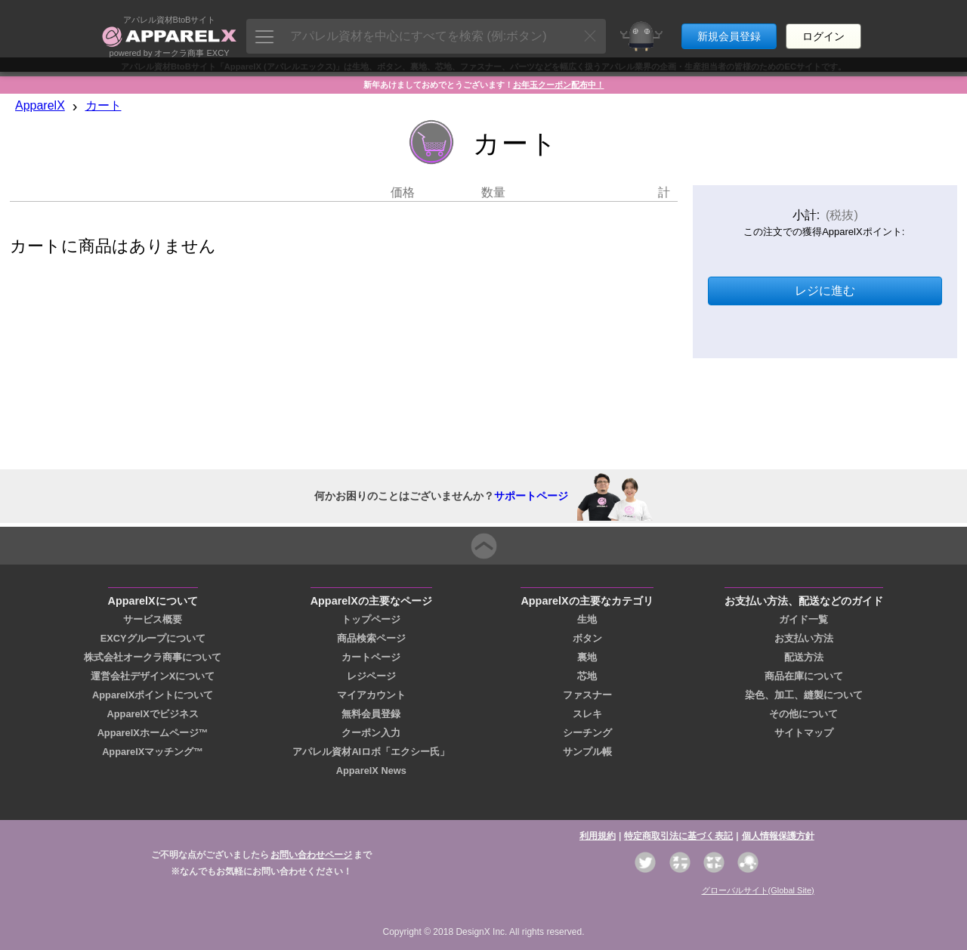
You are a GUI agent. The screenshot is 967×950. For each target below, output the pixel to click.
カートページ (370, 657)
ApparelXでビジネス (153, 713)
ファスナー (587, 695)
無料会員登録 (370, 713)
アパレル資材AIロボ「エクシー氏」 (371, 751)
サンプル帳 (587, 751)
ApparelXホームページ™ (153, 732)
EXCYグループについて (152, 638)
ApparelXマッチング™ (152, 751)
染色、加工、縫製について (804, 695)
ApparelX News (371, 770)
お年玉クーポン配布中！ (558, 84)
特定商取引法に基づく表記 (678, 836)
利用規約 (597, 836)
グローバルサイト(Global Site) (758, 890)
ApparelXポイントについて (152, 695)
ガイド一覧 (803, 619)
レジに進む (825, 290)
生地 (587, 619)
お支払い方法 (803, 638)
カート (103, 105)
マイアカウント (371, 695)
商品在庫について (804, 676)
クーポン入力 (370, 732)
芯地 (587, 676)
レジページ (371, 676)
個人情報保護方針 (778, 836)
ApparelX (40, 105)
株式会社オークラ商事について (152, 657)
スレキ (587, 713)
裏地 (587, 657)
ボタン (587, 638)
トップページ (370, 619)
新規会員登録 (729, 29)
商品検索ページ (371, 638)
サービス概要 (152, 619)
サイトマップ (803, 732)
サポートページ (531, 496)
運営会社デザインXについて (153, 676)
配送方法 (803, 657)
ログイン (823, 29)
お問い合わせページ (311, 854)
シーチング (587, 732)
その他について (803, 713)
